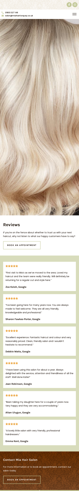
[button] (74, 14)
